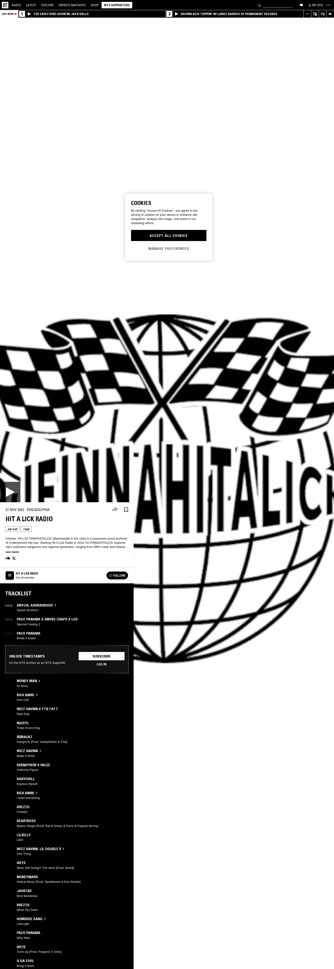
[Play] (10, 492)
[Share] (115, 509)
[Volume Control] (330, 14)
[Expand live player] (307, 14)
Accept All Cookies (169, 235)
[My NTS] (315, 5)
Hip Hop (13, 529)
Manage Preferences (168, 248)
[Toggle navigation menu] (328, 5)
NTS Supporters (117, 5)
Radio (16, 5)
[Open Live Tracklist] (322, 14)
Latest (31, 5)
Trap (26, 529)
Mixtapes (72, 5)
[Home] (5, 5)
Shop (95, 5)
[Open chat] (301, 5)
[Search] (259, 5)
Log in (101, 664)
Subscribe (102, 656)
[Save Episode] (126, 509)
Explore (47, 5)
